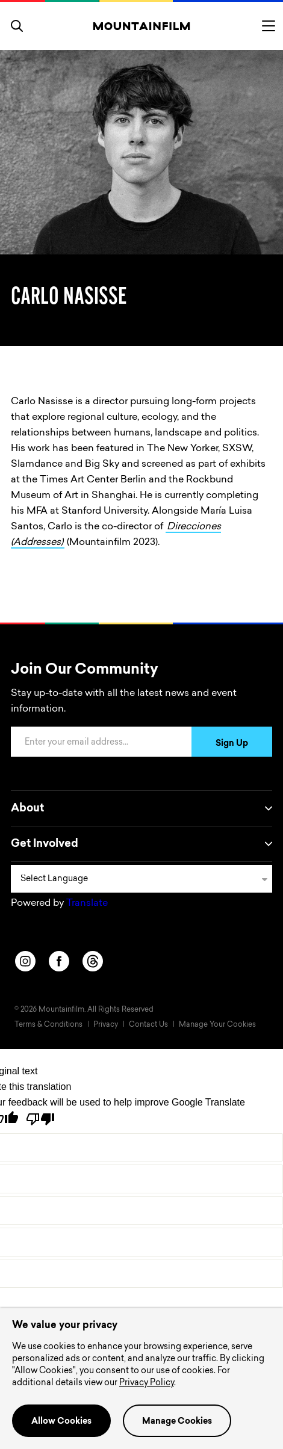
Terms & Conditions (48, 1025)
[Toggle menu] (268, 25)
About (141, 808)
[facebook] (59, 961)
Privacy (105, 1025)
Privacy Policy (146, 1383)
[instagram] (25, 961)
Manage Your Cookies (217, 1025)
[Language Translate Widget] (141, 879)
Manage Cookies (177, 1422)
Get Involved (141, 844)
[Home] (142, 25)
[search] (16, 25)
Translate (87, 903)
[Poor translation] (40, 1119)
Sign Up (232, 744)
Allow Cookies (61, 1422)
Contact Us (148, 1025)
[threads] (92, 961)
